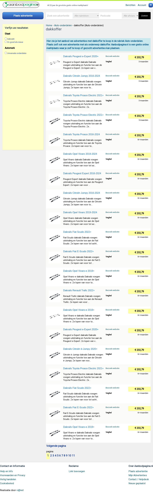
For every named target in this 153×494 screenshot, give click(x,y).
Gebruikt (10, 39)
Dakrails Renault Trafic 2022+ (79, 290)
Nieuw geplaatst (137, 483)
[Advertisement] (23, 102)
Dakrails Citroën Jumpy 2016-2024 (81, 76)
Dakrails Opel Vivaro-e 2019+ (78, 271)
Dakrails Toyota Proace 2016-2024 (81, 134)
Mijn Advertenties (137, 475)
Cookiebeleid (7, 483)
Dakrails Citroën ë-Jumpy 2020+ (80, 349)
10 (69, 455)
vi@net (20, 490)
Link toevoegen (77, 471)
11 (73, 455)
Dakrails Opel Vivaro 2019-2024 (80, 154)
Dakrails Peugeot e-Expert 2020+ (80, 56)
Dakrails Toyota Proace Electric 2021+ (83, 95)
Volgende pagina (56, 446)
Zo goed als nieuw (15, 42)
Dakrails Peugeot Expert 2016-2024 (82, 173)
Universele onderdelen (16, 53)
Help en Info (6, 471)
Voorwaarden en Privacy (12, 475)
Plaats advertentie (138, 471)
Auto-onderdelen (63, 25)
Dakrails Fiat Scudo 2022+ (77, 232)
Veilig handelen (8, 479)
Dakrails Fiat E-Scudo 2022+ (78, 251)
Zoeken (144, 16)
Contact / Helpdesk (138, 479)
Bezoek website (112, 56)
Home (49, 25)
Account (142, 5)
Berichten (130, 5)
